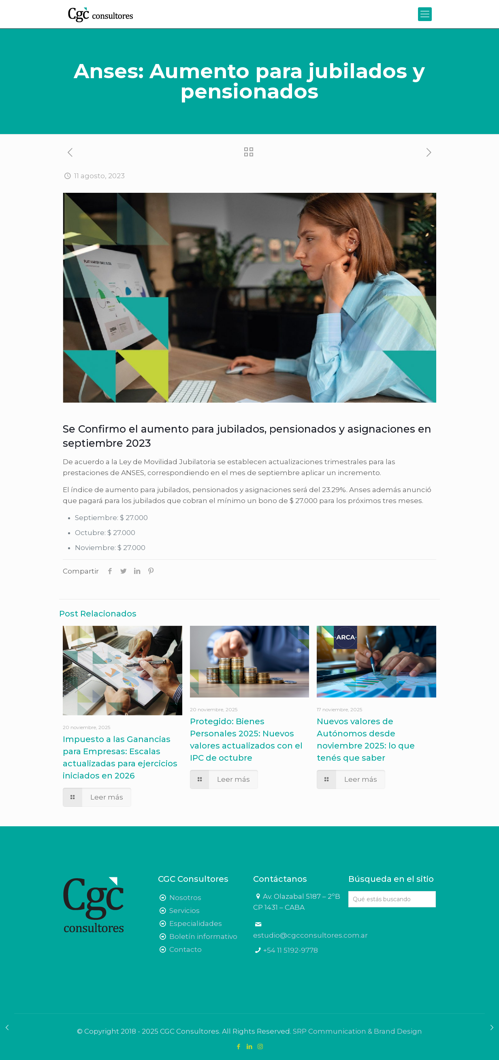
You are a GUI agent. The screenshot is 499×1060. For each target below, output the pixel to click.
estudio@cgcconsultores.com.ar (310, 935)
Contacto (185, 949)
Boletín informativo (203, 936)
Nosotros (185, 898)
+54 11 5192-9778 (290, 950)
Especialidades (195, 923)
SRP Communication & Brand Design (357, 1031)
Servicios (184, 910)
